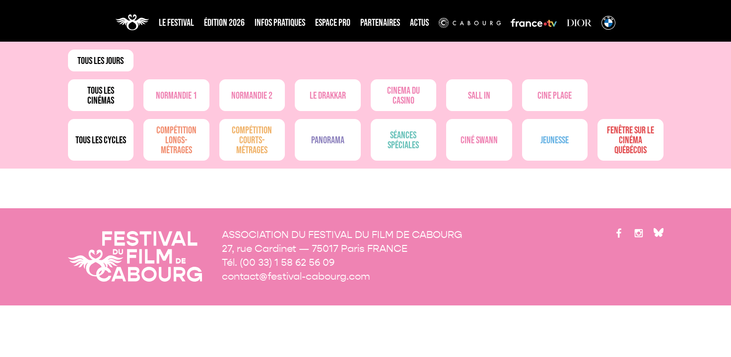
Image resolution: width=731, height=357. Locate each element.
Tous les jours (100, 61)
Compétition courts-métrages (252, 140)
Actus (419, 23)
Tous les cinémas (100, 96)
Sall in (479, 96)
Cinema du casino (403, 96)
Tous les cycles (100, 140)
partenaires (380, 23)
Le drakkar (328, 96)
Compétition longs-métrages (176, 140)
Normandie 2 (251, 96)
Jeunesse (554, 140)
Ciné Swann (479, 140)
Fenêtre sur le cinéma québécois (630, 140)
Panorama (327, 140)
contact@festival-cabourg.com (296, 276)
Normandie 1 (176, 96)
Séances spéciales (403, 140)
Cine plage (554, 96)
